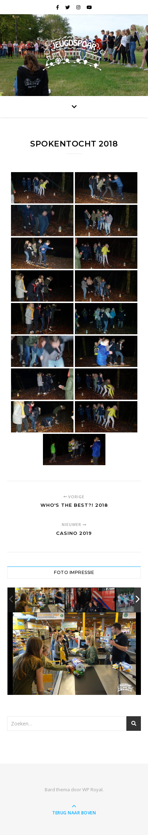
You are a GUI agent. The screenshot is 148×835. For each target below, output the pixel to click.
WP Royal (92, 789)
